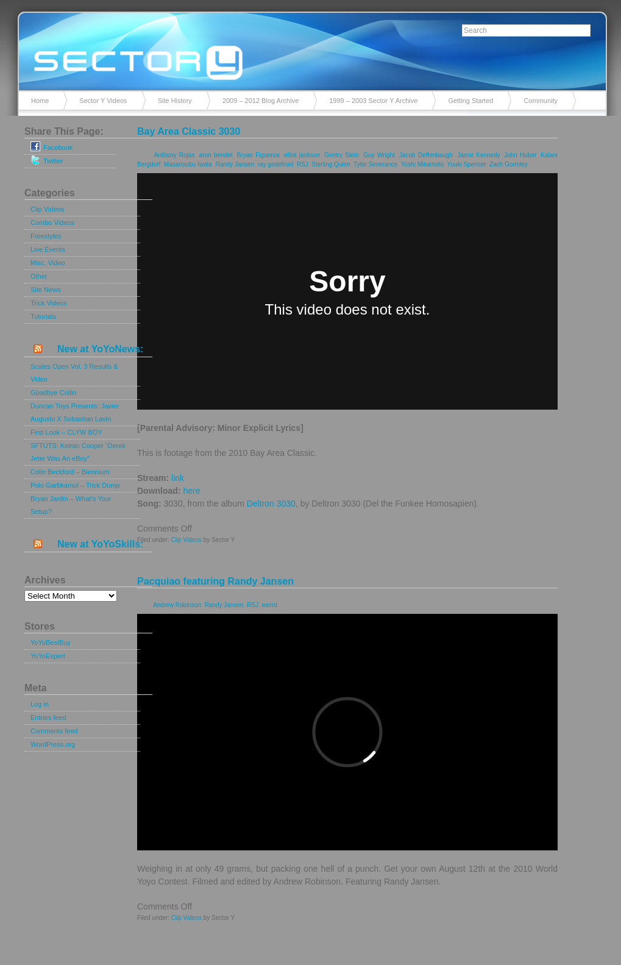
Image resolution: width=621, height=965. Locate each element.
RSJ (302, 164)
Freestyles (46, 236)
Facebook (51, 146)
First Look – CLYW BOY (66, 432)
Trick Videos (48, 303)
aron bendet (216, 155)
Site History (175, 100)
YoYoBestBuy (50, 642)
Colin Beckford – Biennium (70, 471)
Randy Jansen (234, 164)
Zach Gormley (508, 164)
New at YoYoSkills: (100, 544)
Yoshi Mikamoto (422, 164)
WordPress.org (52, 744)
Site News (45, 289)
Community (540, 100)
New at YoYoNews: (100, 349)
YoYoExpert (47, 656)
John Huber (520, 155)
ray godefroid (275, 164)
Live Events (47, 249)
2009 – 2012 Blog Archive (260, 100)
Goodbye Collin (53, 392)
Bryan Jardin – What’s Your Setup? (70, 505)
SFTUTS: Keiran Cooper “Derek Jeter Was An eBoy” (78, 452)
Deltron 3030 (271, 503)
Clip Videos (47, 209)
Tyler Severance (375, 164)
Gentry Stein (341, 155)
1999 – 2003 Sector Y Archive (373, 100)
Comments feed (54, 731)
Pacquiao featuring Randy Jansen (215, 581)
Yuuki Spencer (466, 164)
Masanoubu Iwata (188, 164)
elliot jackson (302, 155)
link (177, 478)
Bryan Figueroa (258, 155)
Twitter (46, 160)
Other (39, 276)
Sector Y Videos (103, 100)
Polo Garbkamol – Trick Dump (75, 485)
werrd (269, 605)
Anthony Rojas (174, 155)
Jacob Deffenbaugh (426, 155)
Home (40, 100)
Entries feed (48, 717)
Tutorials (43, 316)
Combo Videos (52, 222)
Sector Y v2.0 (310, 48)
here (191, 491)
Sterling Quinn (330, 164)
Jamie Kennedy (478, 155)
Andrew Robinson (177, 605)
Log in (39, 704)
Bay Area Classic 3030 (188, 131)
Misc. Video (47, 262)
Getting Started (470, 100)
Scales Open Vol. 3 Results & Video (74, 373)
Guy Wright (378, 155)
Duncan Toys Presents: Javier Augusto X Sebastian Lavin (74, 412)
